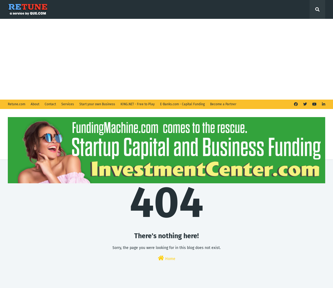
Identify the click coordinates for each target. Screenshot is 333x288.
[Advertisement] (166, 59)
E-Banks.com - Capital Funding (182, 104)
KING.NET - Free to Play (138, 104)
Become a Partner (223, 104)
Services (67, 104)
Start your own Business (97, 104)
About (35, 104)
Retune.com (16, 104)
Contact (50, 104)
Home (166, 258)
